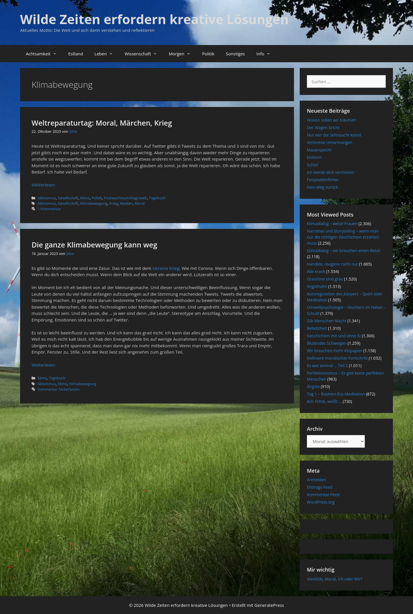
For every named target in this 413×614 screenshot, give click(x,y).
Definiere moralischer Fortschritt (337, 358)
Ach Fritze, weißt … (324, 401)
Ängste (313, 386)
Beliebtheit (317, 328)
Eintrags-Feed (319, 487)
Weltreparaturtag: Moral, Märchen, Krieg (102, 123)
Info (266, 53)
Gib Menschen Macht (326, 320)
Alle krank (316, 271)
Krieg (113, 203)
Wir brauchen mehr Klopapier (334, 350)
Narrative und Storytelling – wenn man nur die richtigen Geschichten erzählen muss (343, 237)
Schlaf (312, 164)
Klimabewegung (94, 203)
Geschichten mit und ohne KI (334, 335)
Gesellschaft (68, 197)
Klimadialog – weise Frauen (332, 223)
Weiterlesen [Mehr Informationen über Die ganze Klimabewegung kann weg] (43, 365)
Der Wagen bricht (323, 127)
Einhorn (314, 157)
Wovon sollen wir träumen (331, 120)
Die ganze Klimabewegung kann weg (94, 245)
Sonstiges (235, 53)
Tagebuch (157, 197)
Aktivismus (47, 197)
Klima (85, 197)
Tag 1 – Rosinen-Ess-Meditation (336, 394)
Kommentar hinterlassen (59, 389)
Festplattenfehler (323, 179)
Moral (140, 203)
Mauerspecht (319, 150)
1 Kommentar (49, 208)
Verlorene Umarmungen (329, 142)
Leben (106, 53)
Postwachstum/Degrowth (125, 197)
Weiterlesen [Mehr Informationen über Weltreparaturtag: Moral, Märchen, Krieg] (43, 185)
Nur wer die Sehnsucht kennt (334, 135)
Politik (208, 53)
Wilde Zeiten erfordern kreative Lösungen (154, 19)
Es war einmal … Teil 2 (327, 365)
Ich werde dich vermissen (330, 172)
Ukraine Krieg (165, 268)
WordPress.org (320, 502)
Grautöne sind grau (325, 279)
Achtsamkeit (44, 53)
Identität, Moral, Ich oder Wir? (334, 579)
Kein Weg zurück (322, 187)
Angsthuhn (317, 286)
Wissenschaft (143, 53)
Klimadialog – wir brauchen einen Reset (343, 250)
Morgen (182, 53)
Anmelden (316, 479)
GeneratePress (269, 605)
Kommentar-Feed (323, 494)
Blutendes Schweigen (327, 343)
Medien (126, 203)
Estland (75, 53)
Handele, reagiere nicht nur (332, 264)
